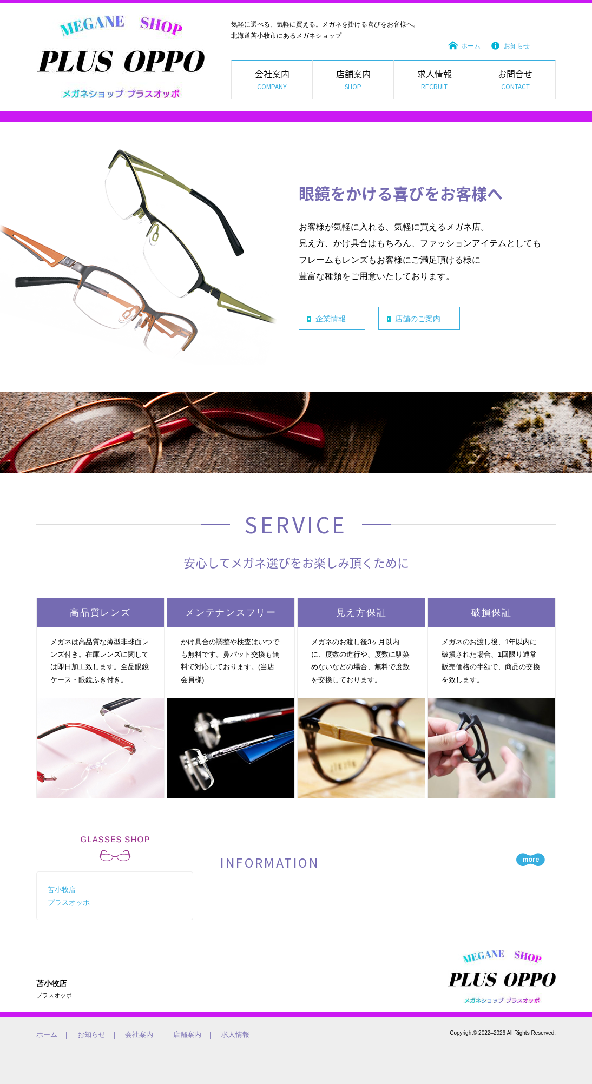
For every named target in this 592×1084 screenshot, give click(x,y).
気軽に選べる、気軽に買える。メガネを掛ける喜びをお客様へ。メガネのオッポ (502, 976)
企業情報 (330, 318)
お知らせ (517, 46)
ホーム (471, 46)
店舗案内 (187, 1034)
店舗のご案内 (417, 318)
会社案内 (139, 1034)
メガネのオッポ (120, 56)
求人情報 (235, 1034)
